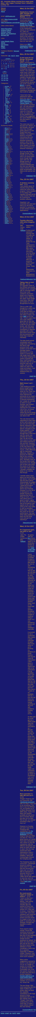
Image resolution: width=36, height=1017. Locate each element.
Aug (5, 78)
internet (7, 95)
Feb (5, 75)
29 (2, 68)
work (6, 123)
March (6, 145)
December (7, 128)
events (7, 116)
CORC (3, 48)
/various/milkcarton (27, 279)
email (6, 93)
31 (6, 68)
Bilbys (3, 46)
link (35, 50)
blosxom (7, 90)
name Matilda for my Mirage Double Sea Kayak (27, 23)
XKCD (3, 43)
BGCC (22, 85)
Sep (7, 78)
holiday (7, 109)
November (7, 133)
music (6, 110)
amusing (7, 86)
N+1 (29, 538)
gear (6, 117)
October (8, 58)
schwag (7, 101)
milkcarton (8, 121)
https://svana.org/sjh (10, 19)
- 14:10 (26, 894)
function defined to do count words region (27, 976)
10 (6, 63)
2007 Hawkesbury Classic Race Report (26, 46)
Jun (7, 76)
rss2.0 (13, 55)
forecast (16, 51)
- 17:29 (27, 222)
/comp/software (28, 213)
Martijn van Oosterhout (8, 33)
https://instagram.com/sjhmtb (10, 22)
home (2, 1013)
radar (2, 52)
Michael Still (5, 35)
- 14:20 (26, 59)
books (6, 106)
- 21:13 (27, 14)
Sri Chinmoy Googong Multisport (26, 832)
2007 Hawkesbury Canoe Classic (26, 102)
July (5, 130)
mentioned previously (27, 802)
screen (7, 112)
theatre (7, 113)
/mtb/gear (30, 176)
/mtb (31, 376)
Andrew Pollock (6, 30)
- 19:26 (27, 183)
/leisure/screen (28, 522)
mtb (6, 114)
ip (5, 97)
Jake (24, 316)
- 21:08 (27, 795)
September (7, 134)
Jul (2, 78)
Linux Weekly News (7, 41)
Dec (7, 80)
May (5, 76)
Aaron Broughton (6, 28)
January (6, 147)
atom (17, 55)
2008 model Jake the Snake (31, 549)
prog (6, 100)
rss (9, 55)
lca (5, 104)
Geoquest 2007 (25, 100)
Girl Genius (4, 44)
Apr (2, 76)
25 (8, 66)
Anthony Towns (6, 32)
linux (6, 98)
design (7, 91)
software (7, 102)
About (3, 11)
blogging (7, 89)
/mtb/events (29, 50)
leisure (6, 105)
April (5, 144)
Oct (2, 80)
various (6, 119)
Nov (5, 80)
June (6, 127)
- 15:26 (27, 283)
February (6, 146)
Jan (2, 75)
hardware (7, 94)
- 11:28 (27, 531)
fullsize (23, 230)
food (6, 108)
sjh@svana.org (10, 16)
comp (6, 87)
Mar (7, 75)
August (6, 129)
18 (8, 65)
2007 (4, 71)
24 (6, 66)
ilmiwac (7, 120)
